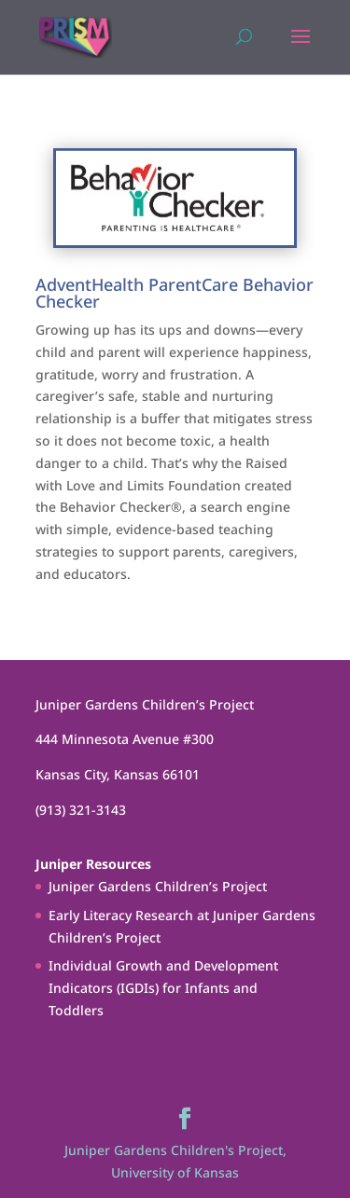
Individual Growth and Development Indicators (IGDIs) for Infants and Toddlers (163, 988)
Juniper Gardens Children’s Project (158, 886)
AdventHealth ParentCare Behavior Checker (174, 292)
